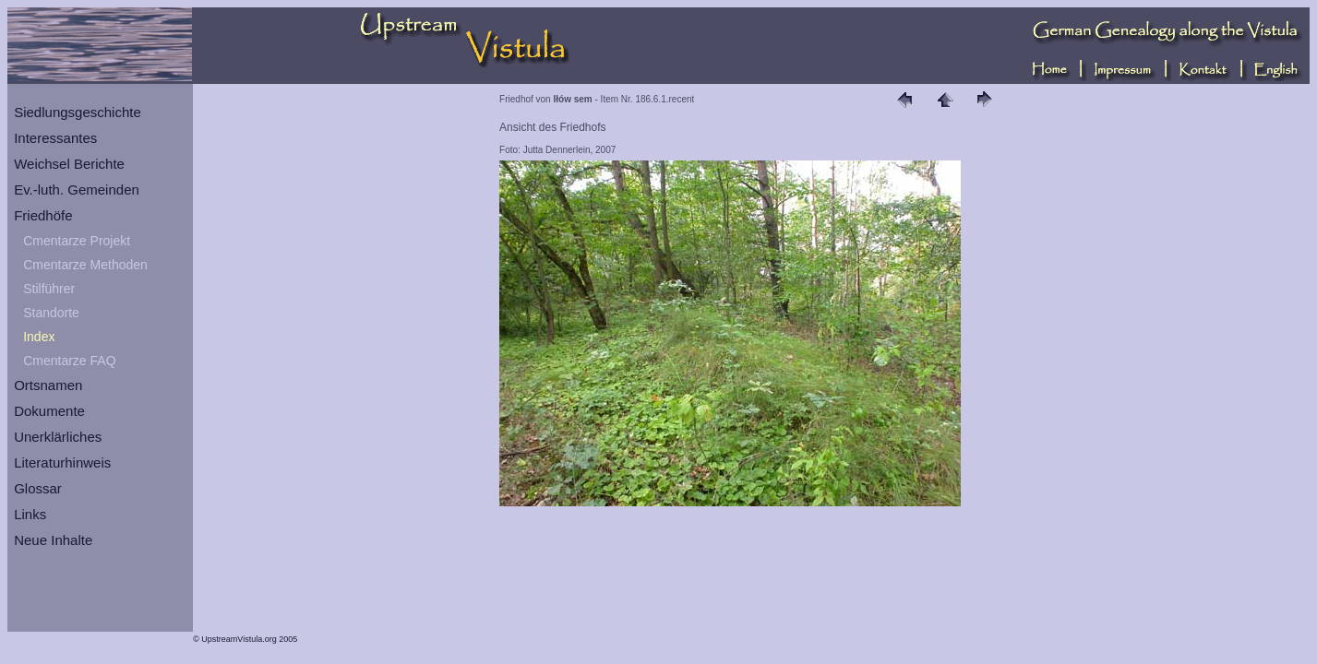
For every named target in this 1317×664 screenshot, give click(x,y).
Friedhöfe (43, 215)
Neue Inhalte (53, 540)
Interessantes (55, 138)
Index (38, 336)
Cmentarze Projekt (76, 240)
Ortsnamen (48, 385)
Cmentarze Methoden (85, 264)
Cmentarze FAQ (69, 360)
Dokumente (49, 411)
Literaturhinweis (62, 462)
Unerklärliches (58, 437)
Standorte (51, 312)
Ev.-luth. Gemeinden (76, 189)
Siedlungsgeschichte (77, 112)
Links (30, 514)
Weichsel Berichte (69, 164)
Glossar (38, 488)
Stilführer (49, 288)
